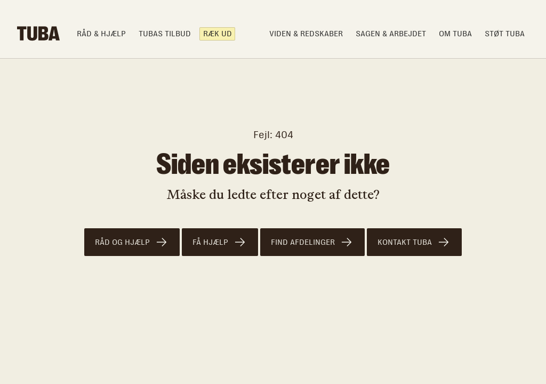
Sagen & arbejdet (391, 33)
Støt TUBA (505, 33)
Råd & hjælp (101, 33)
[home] (38, 33)
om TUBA (455, 33)
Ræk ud (217, 33)
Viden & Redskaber (306, 33)
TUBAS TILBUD (165, 33)
